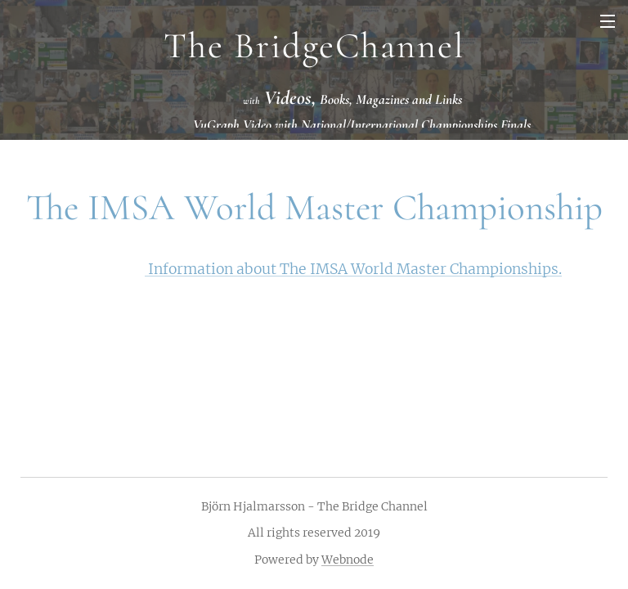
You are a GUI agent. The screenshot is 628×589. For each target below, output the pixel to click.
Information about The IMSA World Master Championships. (353, 269)
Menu (607, 21)
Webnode (347, 559)
